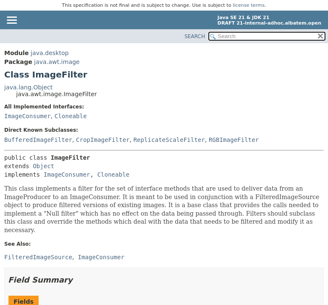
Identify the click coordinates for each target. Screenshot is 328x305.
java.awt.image (56, 61)
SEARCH (195, 36)
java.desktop (50, 53)
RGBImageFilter (234, 139)
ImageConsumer (27, 116)
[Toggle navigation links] (11, 21)
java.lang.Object (28, 87)
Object (43, 166)
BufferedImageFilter (38, 139)
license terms (249, 5)
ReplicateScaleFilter (169, 139)
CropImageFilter (102, 139)
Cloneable (70, 116)
